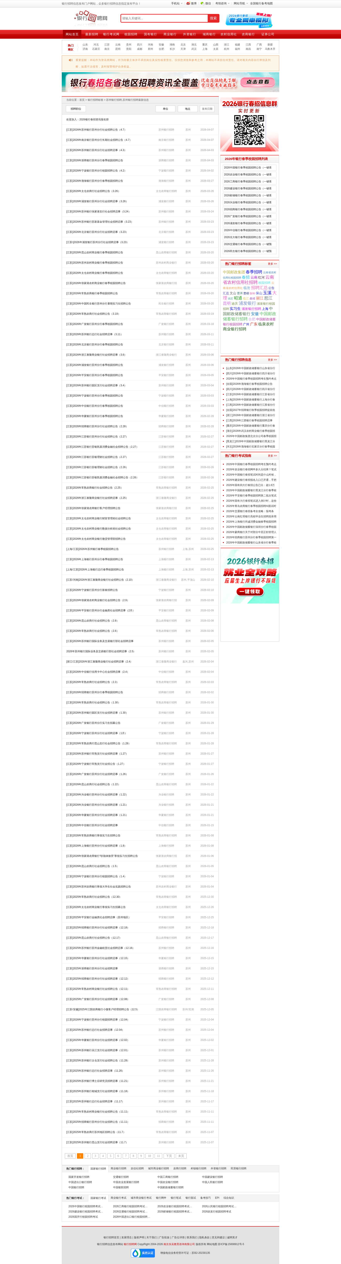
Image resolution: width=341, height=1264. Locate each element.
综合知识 (229, 1197)
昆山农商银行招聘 (166, 252)
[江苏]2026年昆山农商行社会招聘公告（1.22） (93, 784)
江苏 (107, 44)
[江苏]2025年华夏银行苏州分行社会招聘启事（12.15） (98, 958)
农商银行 (248, 34)
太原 (215, 48)
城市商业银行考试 (141, 1197)
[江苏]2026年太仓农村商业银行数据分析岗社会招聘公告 (98, 528)
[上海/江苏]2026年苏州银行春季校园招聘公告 (92, 549)
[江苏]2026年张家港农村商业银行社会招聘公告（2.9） (97, 600)
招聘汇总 (259, 287)
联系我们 (192, 1237)
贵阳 (128, 48)
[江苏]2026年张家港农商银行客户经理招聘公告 (93, 508)
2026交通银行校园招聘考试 (129, 1211)
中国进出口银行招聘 (80, 1182)
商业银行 (170, 34)
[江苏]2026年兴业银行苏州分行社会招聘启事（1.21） (97, 804)
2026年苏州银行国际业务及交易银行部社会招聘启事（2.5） (101, 651)
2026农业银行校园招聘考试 (173, 1206)
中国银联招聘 (121, 1187)
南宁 (259, 48)
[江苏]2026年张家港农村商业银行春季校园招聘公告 (96, 283)
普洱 (240, 293)
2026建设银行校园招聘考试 (84, 1211)
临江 (246, 298)
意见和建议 (218, 1237)
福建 (237, 44)
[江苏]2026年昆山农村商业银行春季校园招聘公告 (94, 252)
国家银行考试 (98, 1198)
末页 (181, 1156)
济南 (85, 48)
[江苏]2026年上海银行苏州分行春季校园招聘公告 (94, 559)
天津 (183, 48)
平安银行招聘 (166, 375)
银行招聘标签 (95, 99)
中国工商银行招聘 (167, 1176)
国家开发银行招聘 (79, 1176)
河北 (96, 44)
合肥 (161, 48)
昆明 (117, 48)
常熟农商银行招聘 (166, 293)
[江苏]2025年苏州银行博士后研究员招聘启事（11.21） (98, 1080)
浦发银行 (247, 303)
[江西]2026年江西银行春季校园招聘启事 (249, 420)
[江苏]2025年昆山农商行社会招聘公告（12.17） (94, 937)
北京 (183, 44)
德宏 (230, 298)
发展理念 (126, 1237)
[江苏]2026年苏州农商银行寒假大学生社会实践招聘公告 (98, 886)
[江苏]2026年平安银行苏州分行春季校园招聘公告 (94, 375)
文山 (233, 293)
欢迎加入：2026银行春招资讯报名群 (87, 119)
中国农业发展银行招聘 (126, 1182)
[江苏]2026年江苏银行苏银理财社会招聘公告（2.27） (97, 457)
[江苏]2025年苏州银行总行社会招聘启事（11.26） (95, 1070)
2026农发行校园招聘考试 (216, 1211)
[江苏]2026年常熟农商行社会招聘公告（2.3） (92, 682)
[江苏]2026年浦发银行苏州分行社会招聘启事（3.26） (97, 201)
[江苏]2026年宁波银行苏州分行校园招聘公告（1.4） (96, 876)
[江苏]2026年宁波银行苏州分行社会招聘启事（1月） (96, 733)
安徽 (161, 44)
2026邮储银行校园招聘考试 (173, 1211)
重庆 (204, 44)
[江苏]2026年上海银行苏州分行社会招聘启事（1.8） (96, 845)
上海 (204, 48)
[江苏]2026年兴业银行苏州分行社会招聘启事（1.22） (97, 794)
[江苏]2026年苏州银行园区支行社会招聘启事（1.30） (97, 712)
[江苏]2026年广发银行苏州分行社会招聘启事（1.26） (97, 774)
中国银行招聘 (76, 1187)
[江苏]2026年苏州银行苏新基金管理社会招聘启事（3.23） (100, 221)
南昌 (248, 48)
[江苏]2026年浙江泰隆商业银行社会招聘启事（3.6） (96, 354)
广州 (246, 324)
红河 (261, 277)
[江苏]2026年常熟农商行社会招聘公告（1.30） (93, 702)
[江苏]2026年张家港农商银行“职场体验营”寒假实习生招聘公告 (102, 855)
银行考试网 (111, 34)
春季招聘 (254, 272)
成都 (139, 48)
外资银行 (189, 34)
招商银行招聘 (166, 426)
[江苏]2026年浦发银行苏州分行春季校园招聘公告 (94, 364)
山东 (85, 44)
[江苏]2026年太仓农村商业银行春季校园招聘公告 (94, 272)
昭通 (238, 298)
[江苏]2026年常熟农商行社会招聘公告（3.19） (93, 313)
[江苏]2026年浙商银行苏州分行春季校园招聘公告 (94, 160)
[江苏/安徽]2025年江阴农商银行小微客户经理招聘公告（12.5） (102, 1009)
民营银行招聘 (238, 1168)
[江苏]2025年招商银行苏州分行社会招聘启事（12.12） (98, 978)
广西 (259, 44)
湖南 (172, 44)
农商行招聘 (179, 1168)
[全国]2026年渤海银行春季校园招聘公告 (249, 383)
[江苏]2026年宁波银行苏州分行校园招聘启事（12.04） (98, 1019)
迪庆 (234, 303)
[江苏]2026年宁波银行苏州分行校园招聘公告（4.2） (96, 170)
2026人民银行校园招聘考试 (218, 1206)
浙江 (226, 44)
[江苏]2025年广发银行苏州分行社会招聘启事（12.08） (98, 999)
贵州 (128, 44)
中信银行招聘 (166, 405)
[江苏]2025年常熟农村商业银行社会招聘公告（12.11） (98, 988)
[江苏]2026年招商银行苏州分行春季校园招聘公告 (94, 692)
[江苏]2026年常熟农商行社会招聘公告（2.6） (92, 630)
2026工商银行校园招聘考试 (129, 1206)
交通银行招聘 (121, 1176)
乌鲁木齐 (270, 48)
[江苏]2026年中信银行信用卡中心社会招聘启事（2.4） (97, 671)
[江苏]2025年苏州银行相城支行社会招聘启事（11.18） (98, 1091)
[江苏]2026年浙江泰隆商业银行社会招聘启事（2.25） (97, 497)
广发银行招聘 (166, 324)
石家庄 (96, 48)
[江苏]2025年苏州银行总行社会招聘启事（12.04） (95, 1029)
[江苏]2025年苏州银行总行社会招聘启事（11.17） (95, 1101)
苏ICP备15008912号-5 (231, 1244)
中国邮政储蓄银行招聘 (170, 1187)
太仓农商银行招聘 (166, 191)
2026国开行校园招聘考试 (83, 1216)
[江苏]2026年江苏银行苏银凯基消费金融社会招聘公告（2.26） (102, 477)
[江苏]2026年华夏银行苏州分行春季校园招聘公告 (94, 416)
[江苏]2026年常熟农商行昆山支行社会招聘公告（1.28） (98, 743)
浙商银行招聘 (166, 160)
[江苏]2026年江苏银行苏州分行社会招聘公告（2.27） (97, 436)
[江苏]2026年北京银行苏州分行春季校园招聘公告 (94, 344)
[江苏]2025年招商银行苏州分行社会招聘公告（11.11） (98, 1121)
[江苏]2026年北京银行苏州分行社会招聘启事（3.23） (97, 232)
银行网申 (161, 1197)
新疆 (270, 44)
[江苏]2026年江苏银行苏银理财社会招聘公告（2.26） (97, 467)
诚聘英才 (232, 1237)
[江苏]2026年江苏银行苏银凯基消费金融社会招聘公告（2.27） (102, 446)
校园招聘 (130, 34)
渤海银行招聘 (166, 180)
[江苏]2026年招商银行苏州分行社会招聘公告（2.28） (97, 426)
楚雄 (246, 293)
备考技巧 (205, 1197)
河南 (150, 44)
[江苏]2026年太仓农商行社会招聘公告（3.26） (93, 191)
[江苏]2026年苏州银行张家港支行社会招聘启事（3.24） (98, 211)
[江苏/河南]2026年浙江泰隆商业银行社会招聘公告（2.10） (100, 579)
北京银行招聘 (166, 232)
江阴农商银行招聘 (166, 1009)
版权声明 (139, 1237)
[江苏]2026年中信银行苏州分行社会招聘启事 (92, 825)
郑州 (150, 48)
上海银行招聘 (166, 559)
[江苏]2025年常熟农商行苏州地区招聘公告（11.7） (96, 1132)
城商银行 (209, 34)
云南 (117, 44)
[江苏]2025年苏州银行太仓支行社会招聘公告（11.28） (98, 1060)
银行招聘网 (130, 1244)
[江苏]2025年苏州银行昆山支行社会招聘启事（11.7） (97, 1142)
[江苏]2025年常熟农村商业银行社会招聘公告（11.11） (98, 1111)
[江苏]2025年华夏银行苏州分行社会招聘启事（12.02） (98, 1040)
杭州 (226, 48)
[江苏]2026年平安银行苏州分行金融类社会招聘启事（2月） (100, 610)
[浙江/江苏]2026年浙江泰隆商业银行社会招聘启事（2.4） (99, 661)
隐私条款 (204, 1237)
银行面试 (191, 1197)
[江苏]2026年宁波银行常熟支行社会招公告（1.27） (96, 763)
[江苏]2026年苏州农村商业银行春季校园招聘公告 (94, 262)
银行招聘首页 (111, 1237)
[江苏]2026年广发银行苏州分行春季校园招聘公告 (94, 324)
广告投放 (164, 1237)
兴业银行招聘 (166, 794)
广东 (253, 324)
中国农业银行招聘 (167, 1182)
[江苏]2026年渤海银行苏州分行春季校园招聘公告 (94, 180)
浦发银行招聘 (166, 201)
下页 (169, 1156)
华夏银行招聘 (166, 416)
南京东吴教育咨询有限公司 (179, 1244)
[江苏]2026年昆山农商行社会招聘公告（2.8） (92, 620)
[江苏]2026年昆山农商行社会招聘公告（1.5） (92, 866)
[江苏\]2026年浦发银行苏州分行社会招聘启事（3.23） (97, 242)
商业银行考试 (118, 1197)
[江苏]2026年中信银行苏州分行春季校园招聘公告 (94, 405)
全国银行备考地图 (261, 3)
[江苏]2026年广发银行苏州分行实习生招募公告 (93, 722)
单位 (165, 108)
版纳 (252, 293)
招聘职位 (76, 108)
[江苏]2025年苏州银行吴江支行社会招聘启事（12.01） (98, 1050)
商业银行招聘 (118, 1168)
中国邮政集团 (234, 272)
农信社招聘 (137, 1168)
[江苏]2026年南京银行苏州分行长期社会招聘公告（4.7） (99, 139)
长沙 (172, 48)
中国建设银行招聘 (212, 1176)
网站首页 (72, 34)
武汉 (194, 48)
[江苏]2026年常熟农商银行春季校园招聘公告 (92, 293)
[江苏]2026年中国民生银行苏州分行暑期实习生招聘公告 (98, 303)
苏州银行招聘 (166, 129)
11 (158, 1156)
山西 (215, 44)
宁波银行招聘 (166, 170)
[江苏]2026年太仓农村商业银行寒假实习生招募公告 (96, 907)
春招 (246, 277)
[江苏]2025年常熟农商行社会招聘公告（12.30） (94, 896)
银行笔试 (176, 1197)
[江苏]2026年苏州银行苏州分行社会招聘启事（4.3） (96, 150)
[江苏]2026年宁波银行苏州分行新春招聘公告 (92, 590)
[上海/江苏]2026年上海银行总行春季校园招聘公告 (95, 569)
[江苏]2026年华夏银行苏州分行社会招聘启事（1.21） (97, 815)
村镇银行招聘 (198, 1168)
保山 (259, 293)
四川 (139, 44)
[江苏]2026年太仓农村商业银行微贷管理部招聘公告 (96, 538)
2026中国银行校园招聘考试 (84, 1206)
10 (149, 1156)
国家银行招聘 (98, 1168)
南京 (107, 48)
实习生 (235, 309)
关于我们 (151, 1237)
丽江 (260, 298)
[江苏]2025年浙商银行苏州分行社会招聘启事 (92, 968)
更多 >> (272, 263)
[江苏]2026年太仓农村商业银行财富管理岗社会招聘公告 (98, 518)
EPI (217, 1197)
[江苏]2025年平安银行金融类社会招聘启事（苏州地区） (98, 917)
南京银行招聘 (166, 139)
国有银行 (150, 34)
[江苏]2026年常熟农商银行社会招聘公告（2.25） (94, 487)
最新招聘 (91, 34)
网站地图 (212, 1244)
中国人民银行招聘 (212, 1182)
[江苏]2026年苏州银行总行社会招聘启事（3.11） (94, 334)
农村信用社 (229, 34)
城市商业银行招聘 (158, 1168)
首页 (82, 99)
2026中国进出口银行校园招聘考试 (133, 1216)
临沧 (246, 288)
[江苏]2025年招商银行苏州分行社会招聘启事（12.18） (98, 927)
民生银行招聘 (166, 303)
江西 (248, 44)
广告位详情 (178, 1237)
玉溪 (267, 292)
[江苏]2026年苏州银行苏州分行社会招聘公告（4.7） (96, 129)
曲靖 (252, 298)
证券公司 (267, 34)
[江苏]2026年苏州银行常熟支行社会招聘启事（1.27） (97, 753)
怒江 (268, 298)
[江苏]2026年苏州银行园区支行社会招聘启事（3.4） (96, 385)
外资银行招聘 (218, 1168)
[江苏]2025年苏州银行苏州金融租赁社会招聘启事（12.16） (100, 948)
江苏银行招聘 (166, 436)
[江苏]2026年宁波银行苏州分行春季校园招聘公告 (94, 395)
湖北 (194, 44)
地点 (187, 108)
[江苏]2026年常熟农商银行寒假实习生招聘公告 (93, 835)
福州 (237, 48)
